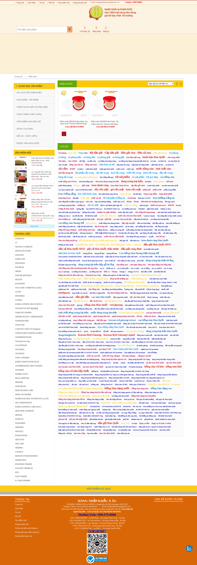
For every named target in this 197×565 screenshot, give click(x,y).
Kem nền (72, 153)
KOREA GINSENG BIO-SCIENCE (28, 304)
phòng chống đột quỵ (124, 286)
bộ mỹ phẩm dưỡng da (114, 198)
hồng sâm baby (91, 165)
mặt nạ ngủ (144, 205)
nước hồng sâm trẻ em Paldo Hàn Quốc (160, 305)
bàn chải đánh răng (87, 194)
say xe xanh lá (157, 268)
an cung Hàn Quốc (81, 339)
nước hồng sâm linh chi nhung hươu (139, 230)
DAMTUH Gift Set (143, 410)
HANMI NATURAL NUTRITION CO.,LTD (32, 399)
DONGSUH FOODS (23, 251)
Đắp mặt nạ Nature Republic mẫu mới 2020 (121, 257)
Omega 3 (122, 272)
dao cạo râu (137, 406)
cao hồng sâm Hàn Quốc (151, 320)
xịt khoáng (131, 198)
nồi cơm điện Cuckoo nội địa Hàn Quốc (108, 309)
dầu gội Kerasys (80, 301)
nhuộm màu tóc (136, 419)
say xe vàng (168, 268)
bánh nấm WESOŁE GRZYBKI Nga (168, 413)
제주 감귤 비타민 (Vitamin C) (106, 233)
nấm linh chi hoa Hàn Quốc (94, 257)
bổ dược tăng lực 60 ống (67, 265)
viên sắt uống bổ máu (113, 399)
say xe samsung (63, 272)
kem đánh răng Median (66, 427)
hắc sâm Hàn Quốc (137, 297)
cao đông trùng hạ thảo (66, 205)
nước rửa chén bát (107, 216)
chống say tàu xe (64, 216)
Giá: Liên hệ (37, 165)
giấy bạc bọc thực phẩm (160, 410)
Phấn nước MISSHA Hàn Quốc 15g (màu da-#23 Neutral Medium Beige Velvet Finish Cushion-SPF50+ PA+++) (73, 122)
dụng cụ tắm (144, 423)
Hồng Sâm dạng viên (140, 388)
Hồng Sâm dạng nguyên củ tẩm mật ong (128, 392)
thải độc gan (101, 320)
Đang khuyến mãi (79, 3)
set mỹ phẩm (138, 177)
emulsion (137, 245)
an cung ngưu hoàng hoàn (86, 177)
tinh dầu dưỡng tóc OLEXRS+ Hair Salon (147, 342)
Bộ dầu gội (96, 152)
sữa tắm (63, 168)
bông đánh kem (64, 198)
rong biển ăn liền (129, 339)
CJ (16, 243)
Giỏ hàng (83, 31)
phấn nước (157, 190)
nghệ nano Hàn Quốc (78, 289)
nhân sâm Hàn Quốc (66, 305)
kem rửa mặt (133, 189)
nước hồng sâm (145, 168)
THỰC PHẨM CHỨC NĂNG (29, 114)
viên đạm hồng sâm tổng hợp (159, 265)
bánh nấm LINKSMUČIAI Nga (69, 416)
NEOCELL (19, 431)
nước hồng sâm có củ (102, 427)
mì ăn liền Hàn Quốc (151, 249)
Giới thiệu (31, 3)
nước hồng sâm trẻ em (67, 182)
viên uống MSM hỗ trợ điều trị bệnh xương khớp (80, 388)
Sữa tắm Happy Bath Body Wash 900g (143, 293)
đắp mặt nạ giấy (128, 223)
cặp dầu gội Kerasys (113, 301)
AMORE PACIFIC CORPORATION (29, 317)
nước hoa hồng (130, 205)
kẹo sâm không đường (103, 202)
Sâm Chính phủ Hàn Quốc (126, 349)
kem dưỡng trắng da (163, 197)
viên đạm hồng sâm (138, 265)
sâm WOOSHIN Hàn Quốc (68, 327)
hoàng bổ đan (100, 253)
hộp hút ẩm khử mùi (85, 226)
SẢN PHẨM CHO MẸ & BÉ (28, 121)
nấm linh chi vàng (123, 165)
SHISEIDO (19, 427)
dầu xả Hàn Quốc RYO (71, 248)
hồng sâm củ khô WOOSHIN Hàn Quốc (137, 324)
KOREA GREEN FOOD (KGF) (27, 362)
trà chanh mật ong (166, 293)
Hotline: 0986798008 (133, 2)
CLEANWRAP (21, 345)
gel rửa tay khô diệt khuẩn (68, 233)
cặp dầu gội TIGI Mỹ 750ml (68, 286)
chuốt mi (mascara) (158, 205)
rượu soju (130, 169)
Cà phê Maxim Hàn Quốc (108, 381)
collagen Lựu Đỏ (144, 356)
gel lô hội (140, 261)
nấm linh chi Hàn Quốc (69, 253)
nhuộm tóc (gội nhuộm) (106, 212)
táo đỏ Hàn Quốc (64, 324)
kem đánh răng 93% (84, 427)
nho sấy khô (174, 335)
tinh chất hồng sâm (126, 345)
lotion (129, 245)
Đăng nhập (96, 29)
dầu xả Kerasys (96, 301)
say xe (102, 268)
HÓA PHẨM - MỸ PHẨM (27, 100)
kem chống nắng (67, 193)
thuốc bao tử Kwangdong (113, 282)
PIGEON (18, 280)
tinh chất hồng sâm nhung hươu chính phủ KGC (93, 363)
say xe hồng (145, 268)
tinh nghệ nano (166, 286)
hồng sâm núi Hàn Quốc (166, 316)
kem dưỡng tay (64, 219)
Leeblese (80, 169)
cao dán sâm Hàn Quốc (170, 186)
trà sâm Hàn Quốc (146, 257)
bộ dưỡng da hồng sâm (147, 416)
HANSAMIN (20, 423)
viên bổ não (160, 237)
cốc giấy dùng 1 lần (170, 233)
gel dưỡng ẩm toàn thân (144, 226)
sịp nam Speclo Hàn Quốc (93, 367)
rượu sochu (120, 169)
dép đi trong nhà (101, 226)
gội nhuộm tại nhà (96, 419)
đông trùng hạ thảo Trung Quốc (163, 359)
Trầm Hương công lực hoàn (95, 279)
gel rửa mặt (117, 189)
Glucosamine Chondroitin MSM (69, 257)
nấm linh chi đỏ (107, 164)
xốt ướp (82, 161)
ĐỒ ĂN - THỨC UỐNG (27, 136)
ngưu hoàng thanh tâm (82, 316)
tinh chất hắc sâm (64, 301)
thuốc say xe (110, 268)
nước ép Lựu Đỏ (93, 356)
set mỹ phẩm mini (124, 430)
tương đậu (80, 209)
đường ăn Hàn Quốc (65, 245)
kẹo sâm (89, 202)
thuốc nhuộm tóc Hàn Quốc (165, 419)
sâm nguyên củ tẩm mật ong (68, 423)
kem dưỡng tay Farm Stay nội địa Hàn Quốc (159, 406)
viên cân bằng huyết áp (67, 240)
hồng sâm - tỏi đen (65, 433)
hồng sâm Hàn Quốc (96, 304)
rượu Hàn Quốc (91, 169)
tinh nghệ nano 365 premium (134, 353)
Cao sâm (83, 152)
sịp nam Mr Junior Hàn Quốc (116, 367)
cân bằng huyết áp (100, 339)
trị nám (134, 423)
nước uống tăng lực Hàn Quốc (84, 219)
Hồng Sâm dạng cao (161, 388)
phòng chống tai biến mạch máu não (97, 286)
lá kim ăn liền (116, 339)
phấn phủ (147, 190)
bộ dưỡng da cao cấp (66, 363)
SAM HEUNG (20, 386)
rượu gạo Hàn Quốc (106, 169)
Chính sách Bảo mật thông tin (26, 528)
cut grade (176, 384)
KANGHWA (20, 284)
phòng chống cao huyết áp (147, 286)
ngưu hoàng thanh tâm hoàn (123, 316)
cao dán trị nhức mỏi (65, 190)
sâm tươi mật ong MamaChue (69, 212)
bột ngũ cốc (124, 241)
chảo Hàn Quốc (171, 320)
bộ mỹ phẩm (122, 176)
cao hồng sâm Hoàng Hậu (159, 219)
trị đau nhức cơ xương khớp (131, 313)
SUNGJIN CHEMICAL (24, 468)
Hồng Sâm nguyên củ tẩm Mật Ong (116, 275)
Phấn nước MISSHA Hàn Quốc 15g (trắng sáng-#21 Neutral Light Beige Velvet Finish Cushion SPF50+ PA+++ (104, 122)
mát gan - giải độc (104, 219)
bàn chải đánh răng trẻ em (108, 194)
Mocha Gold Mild (125, 381)
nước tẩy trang (134, 172)
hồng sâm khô (174, 366)
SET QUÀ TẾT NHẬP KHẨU (29, 92)
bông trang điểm (150, 194)
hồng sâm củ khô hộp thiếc (73, 370)
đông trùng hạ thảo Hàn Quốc (162, 331)
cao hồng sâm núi (153, 309)
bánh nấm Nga (110, 416)
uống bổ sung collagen (67, 230)
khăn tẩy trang (150, 172)
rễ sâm (136, 202)
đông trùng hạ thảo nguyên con (113, 359)
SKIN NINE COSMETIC (24, 411)
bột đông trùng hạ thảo (66, 349)
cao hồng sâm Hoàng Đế (71, 223)
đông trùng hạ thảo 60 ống (159, 260)
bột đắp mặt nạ (158, 223)
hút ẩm (115, 363)
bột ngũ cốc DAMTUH (66, 403)
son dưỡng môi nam (129, 209)
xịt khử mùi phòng (156, 346)
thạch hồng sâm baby (87, 327)
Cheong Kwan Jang (22, 341)
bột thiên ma (134, 241)
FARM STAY (20, 259)
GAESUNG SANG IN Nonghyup (27, 329)
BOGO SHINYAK (22, 378)
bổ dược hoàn (144, 403)
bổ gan (77, 185)
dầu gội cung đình (131, 248)
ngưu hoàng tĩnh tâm (101, 316)
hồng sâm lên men (64, 339)
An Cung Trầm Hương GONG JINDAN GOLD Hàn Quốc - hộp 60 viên (42, 188)
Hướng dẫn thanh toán (23, 536)
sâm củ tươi (62, 165)
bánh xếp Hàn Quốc (125, 212)
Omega (114, 272)
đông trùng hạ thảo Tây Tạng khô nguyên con (147, 378)
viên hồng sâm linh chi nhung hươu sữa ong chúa (78, 268)
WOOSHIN (19, 370)
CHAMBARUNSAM (23, 337)
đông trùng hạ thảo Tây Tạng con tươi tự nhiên (75, 375)
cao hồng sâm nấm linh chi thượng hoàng (100, 346)
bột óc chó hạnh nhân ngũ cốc (111, 205)
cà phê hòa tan (139, 381)
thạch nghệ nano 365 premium (111, 353)
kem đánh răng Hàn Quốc (155, 240)
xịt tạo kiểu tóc (95, 331)
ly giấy (151, 237)
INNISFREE (20, 296)
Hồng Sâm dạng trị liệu (95, 399)
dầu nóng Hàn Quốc (120, 297)
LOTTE (18, 292)
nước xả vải (96, 198)
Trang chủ (19, 3)
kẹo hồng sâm (94, 289)
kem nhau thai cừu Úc (167, 327)
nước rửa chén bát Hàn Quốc (130, 216)
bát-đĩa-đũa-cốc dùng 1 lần (128, 233)
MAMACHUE (20, 460)
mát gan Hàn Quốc (153, 313)
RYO (17, 472)
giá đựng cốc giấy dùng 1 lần (150, 233)
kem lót (178, 205)
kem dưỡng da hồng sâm (83, 309)
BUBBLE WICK (21, 374)
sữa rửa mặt (101, 189)
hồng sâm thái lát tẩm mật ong (70, 275)
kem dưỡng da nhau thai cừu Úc (70, 331)
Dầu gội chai (128, 152)
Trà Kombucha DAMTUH (111, 406)
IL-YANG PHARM (22, 481)
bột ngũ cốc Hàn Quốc (164, 399)
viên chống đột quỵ (106, 177)
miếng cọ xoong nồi (117, 230)
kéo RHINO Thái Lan (112, 209)
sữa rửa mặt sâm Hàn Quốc (136, 327)
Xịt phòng (62, 153)
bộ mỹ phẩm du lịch (94, 430)
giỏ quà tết (62, 419)
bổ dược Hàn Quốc (165, 416)
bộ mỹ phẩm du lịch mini (110, 371)
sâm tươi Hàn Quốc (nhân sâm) (168, 212)
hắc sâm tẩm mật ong (162, 230)
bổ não (139, 316)
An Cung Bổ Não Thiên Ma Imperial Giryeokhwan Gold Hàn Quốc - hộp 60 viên (41, 174)
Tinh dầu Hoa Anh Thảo (158, 279)
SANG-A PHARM (22, 358)
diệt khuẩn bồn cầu (159, 339)
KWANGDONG (21, 435)
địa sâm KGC (84, 384)
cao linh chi (169, 165)
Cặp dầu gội (112, 152)
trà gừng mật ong (64, 320)
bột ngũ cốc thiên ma (168, 309)
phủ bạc (126, 419)
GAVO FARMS (21, 476)
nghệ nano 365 (63, 289)
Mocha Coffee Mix (153, 381)
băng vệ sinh (125, 194)
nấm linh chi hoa (157, 165)
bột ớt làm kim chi (79, 237)
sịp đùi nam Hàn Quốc (155, 363)
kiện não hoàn (150, 316)
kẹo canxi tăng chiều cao (67, 381)
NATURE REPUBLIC (23, 275)
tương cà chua (165, 209)
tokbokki (141, 209)
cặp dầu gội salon (138, 185)
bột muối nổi (140, 289)
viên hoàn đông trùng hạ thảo (107, 182)
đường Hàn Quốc (88, 212)
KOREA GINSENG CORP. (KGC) (28, 407)
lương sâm (95, 384)
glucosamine (91, 223)
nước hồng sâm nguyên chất (89, 410)
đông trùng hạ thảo (132, 181)
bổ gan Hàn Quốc (171, 313)
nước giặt (85, 198)
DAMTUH (19, 419)
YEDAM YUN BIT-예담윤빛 (26, 308)
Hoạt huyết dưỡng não (119, 279)
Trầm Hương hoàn (139, 279)
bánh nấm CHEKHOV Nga (93, 416)
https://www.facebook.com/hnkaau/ (84, 506)
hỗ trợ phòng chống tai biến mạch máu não (98, 240)
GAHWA (18, 300)
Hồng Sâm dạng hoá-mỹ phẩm (143, 396)
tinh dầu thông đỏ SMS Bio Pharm (124, 427)
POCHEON (19, 267)
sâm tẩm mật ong (133, 157)
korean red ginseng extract (122, 320)
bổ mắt (105, 331)
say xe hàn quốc (123, 268)
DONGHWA (20, 263)
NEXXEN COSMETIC (24, 247)
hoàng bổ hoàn (112, 253)
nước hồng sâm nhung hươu (109, 223)
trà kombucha (95, 406)
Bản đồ (50, 3)
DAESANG (19, 255)
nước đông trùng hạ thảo (104, 312)
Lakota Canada (149, 216)
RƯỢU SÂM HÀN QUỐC (28, 143)
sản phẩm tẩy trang (84, 172)
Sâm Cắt (152, 384)
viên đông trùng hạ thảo (87, 349)
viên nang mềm (173, 157)
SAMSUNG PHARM (23, 313)
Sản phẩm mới (63, 3)
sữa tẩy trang (102, 172)
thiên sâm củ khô (121, 384)
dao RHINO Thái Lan (94, 209)
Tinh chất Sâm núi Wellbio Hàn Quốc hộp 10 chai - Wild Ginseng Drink (42, 160)
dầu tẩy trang (166, 172)
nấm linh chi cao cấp (86, 413)
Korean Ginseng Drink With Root (145, 430)
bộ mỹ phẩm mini (109, 430)
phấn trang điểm (170, 190)
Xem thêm (34, 226)
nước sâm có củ (118, 202)
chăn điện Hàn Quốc (65, 297)
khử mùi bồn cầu (143, 339)
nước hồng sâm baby (86, 230)
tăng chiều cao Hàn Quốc (87, 381)
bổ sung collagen (128, 356)
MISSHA (18, 415)
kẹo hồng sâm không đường (112, 289)
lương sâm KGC (107, 384)
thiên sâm (166, 381)
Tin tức (41, 3)
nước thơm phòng (65, 186)
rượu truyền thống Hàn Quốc (69, 261)
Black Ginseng (152, 297)
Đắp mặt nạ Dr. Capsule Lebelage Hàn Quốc (155, 427)
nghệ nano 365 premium (149, 349)
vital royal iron (129, 399)
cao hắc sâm (91, 161)
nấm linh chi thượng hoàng (152, 202)
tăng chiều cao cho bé (80, 293)
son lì (171, 205)
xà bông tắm (89, 157)
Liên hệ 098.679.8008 (74, 127)
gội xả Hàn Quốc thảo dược (103, 248)
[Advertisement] (96, 53)
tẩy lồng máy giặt (161, 226)
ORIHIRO (19, 448)
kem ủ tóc (125, 423)
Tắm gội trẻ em (160, 153)
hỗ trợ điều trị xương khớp (124, 403)
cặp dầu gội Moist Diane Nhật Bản (137, 301)
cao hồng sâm (167, 177)
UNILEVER (19, 325)
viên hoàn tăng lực (174, 403)
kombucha (127, 406)
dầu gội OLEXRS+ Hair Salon (69, 342)
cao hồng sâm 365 (95, 272)
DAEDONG (19, 239)
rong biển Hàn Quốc (84, 245)
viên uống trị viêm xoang (126, 261)
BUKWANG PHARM (23, 464)
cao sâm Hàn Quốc (101, 297)
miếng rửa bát (102, 230)
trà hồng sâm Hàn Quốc (120, 396)
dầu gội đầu (82, 296)
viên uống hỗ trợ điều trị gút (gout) (71, 202)
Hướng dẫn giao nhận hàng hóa (27, 532)
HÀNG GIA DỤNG (24, 129)
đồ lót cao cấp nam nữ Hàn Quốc (73, 406)
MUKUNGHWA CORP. (24, 390)
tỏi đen (129, 202)
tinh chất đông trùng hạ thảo (73, 312)
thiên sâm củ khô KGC (137, 384)
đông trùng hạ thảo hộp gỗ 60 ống (96, 264)
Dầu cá (107, 272)
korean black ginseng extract (92, 261)
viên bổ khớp (152, 353)
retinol (123, 363)
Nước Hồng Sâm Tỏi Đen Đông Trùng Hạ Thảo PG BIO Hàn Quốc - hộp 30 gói (42, 201)
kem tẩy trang (117, 172)
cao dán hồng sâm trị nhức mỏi (69, 282)
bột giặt (76, 198)
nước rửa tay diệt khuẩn (114, 237)
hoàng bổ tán (87, 253)
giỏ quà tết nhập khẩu (78, 419)
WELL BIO (19, 444)
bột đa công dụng (153, 289)
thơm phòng (158, 181)
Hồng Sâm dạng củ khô (68, 392)
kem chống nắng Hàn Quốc (111, 327)
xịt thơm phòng (142, 346)
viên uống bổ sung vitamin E (136, 237)
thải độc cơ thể (64, 316)
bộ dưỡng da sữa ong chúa (127, 416)
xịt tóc (86, 331)
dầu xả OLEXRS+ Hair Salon (93, 342)
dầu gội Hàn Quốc (108, 423)
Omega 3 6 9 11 (133, 272)
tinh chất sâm (163, 168)
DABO (72, 169)
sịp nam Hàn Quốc (173, 363)
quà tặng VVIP (105, 349)
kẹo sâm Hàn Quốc (107, 433)
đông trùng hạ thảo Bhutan (167, 375)
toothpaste (64, 292)
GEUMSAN (19, 354)
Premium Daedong (135, 367)
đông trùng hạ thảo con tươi (119, 378)
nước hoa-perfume (95, 237)
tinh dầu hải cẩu (160, 272)
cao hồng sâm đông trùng (107, 161)
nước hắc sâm (165, 297)
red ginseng (116, 304)
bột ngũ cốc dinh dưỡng (145, 399)
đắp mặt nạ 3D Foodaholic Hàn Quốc (107, 324)
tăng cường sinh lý (116, 226)
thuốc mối (165, 289)
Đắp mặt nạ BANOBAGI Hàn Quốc (71, 430)
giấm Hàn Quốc (152, 209)
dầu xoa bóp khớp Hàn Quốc (123, 410)
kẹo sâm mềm (92, 433)
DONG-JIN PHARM (23, 395)
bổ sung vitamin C (86, 233)
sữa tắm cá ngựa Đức (97, 293)
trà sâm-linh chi (173, 161)
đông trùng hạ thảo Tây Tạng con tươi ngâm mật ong (114, 375)
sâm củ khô (72, 161)
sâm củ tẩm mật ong (88, 423)
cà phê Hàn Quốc (153, 186)
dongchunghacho (67, 335)
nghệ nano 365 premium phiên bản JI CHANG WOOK (78, 353)
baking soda (128, 289)
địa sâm (74, 384)
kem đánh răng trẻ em (120, 185)
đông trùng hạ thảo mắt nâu (68, 378)
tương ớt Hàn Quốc (66, 209)
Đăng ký (106, 29)
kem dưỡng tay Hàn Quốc (67, 410)
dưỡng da (95, 371)
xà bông (62, 157)
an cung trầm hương (135, 331)
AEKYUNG (19, 440)
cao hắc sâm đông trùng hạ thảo (107, 413)
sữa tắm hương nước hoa (117, 293)
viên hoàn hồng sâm (86, 182)
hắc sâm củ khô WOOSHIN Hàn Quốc (168, 324)
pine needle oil (110, 261)
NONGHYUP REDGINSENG (26, 456)
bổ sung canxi (170, 202)
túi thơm (148, 182)
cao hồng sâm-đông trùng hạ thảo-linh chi (133, 161)
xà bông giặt (118, 157)
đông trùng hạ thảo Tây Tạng (139, 359)
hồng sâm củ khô (154, 366)
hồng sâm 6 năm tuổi (144, 335)
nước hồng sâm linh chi (66, 226)
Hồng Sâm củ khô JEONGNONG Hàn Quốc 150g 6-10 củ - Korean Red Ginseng (42, 215)
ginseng (79, 305)
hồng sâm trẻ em (76, 165)
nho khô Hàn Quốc (161, 335)
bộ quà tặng (152, 177)
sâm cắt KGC (164, 384)
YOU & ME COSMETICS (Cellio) (28, 288)
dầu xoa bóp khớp (143, 223)
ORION (18, 271)
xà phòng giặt (103, 157)
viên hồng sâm (122, 265)
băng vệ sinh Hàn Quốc (160, 301)
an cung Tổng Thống (128, 413)
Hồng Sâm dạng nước (117, 388)
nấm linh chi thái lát (141, 219)
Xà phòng (173, 153)
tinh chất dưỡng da (173, 223)
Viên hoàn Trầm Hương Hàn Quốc (146, 275)
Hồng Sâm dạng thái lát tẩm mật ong (96, 392)
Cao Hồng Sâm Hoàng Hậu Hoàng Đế (139, 253)
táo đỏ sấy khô (77, 216)
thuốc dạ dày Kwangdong (92, 282)
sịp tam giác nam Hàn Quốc (69, 367)
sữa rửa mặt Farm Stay (163, 257)
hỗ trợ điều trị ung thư (173, 346)
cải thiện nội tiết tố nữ (135, 363)
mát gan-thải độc (65, 309)
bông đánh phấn (165, 194)
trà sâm (153, 161)
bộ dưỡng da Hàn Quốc (134, 282)
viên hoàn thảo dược (158, 403)
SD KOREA (19, 349)
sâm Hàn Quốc (164, 430)
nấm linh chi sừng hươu (140, 165)
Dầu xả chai (144, 152)
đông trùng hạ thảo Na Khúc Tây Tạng (135, 371)
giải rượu (85, 185)
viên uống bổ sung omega (145, 212)
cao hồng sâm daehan (79, 272)
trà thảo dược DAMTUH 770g (88, 403)
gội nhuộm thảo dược (113, 419)
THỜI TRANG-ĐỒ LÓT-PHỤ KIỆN (32, 107)
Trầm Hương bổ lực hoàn (69, 279)
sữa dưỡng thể (102, 245)
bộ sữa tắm (137, 194)
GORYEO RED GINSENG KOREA (29, 333)
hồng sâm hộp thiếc (101, 396)
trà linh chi (162, 161)
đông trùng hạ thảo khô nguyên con (94, 378)
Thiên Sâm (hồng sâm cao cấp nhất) (74, 396)
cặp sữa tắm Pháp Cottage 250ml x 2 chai (162, 282)
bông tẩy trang (65, 177)
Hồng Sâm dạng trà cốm (153, 392)
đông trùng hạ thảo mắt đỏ (145, 375)
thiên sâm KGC (64, 384)
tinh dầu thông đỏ (65, 173)
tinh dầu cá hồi (146, 272)
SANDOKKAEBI (22, 321)
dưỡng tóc (81, 205)
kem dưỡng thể (117, 245)
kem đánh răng (100, 185)
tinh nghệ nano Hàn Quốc (134, 305)
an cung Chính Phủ (146, 413)
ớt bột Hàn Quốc (91, 216)
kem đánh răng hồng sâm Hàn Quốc (71, 356)
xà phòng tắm (74, 157)
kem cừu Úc (152, 327)
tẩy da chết (93, 205)
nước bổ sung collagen (111, 356)
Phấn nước (32, 77)
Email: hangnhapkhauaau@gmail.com (104, 2)
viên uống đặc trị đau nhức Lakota (169, 216)
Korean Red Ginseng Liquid (119, 334)
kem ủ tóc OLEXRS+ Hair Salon (118, 342)
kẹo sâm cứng (79, 433)
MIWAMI (19, 382)
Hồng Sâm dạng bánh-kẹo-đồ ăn (71, 399)
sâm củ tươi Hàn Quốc (84, 190)
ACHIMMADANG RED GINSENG (29, 366)
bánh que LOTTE (144, 198)
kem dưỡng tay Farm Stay (82, 324)
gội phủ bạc (148, 419)
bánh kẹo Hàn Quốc (153, 157)
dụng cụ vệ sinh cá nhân (161, 423)
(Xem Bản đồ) (127, 509)
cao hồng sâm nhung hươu (135, 309)
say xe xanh (135, 268)
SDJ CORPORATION (23, 403)
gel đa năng (129, 226)
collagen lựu (106, 410)
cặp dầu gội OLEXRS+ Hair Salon (70, 346)
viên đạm (62, 161)
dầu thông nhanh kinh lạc (67, 413)
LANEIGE (19, 452)
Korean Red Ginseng (89, 334)
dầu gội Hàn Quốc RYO (157, 244)
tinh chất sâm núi (123, 433)
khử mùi (169, 182)
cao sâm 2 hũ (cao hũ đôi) (122, 219)
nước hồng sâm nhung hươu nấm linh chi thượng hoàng (78, 359)
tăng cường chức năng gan (83, 320)
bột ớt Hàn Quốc (64, 237)
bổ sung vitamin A (117, 331)
